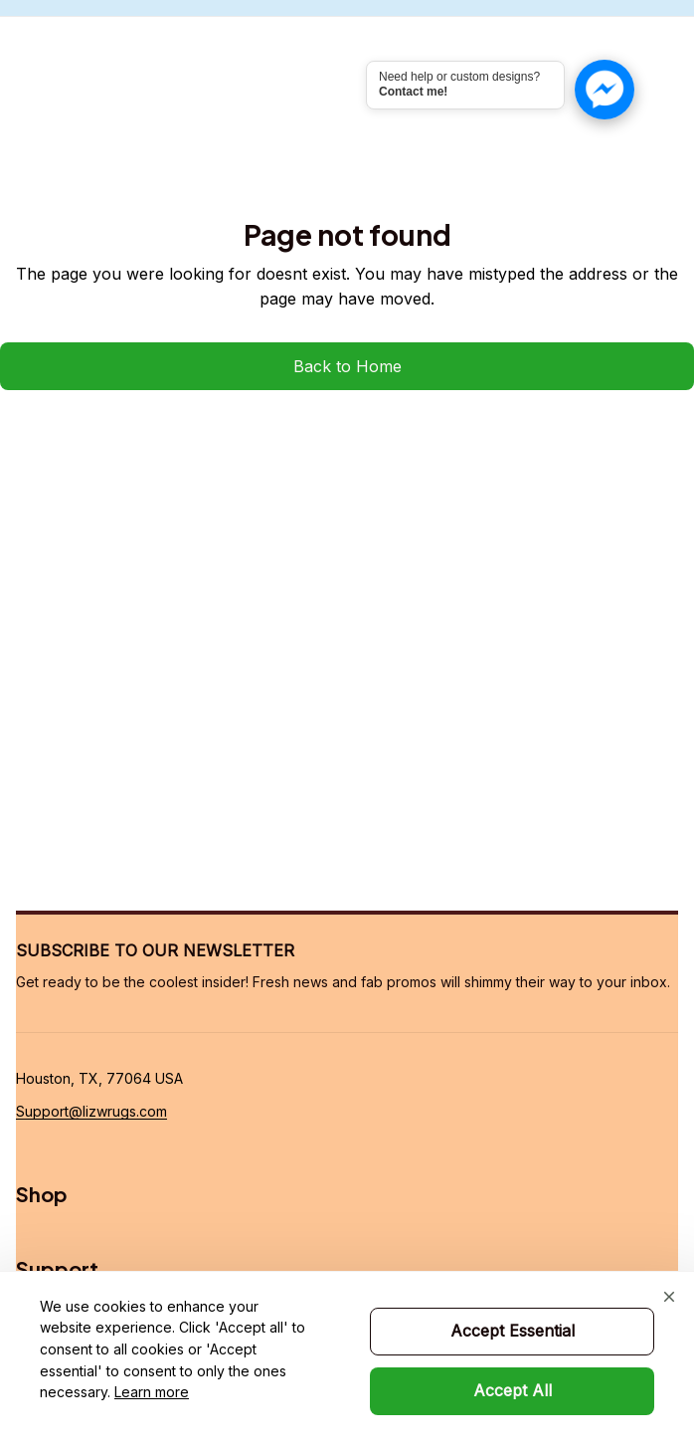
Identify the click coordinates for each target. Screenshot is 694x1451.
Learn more (151, 1391)
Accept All (512, 1390)
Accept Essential (512, 1331)
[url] (91, 1112)
